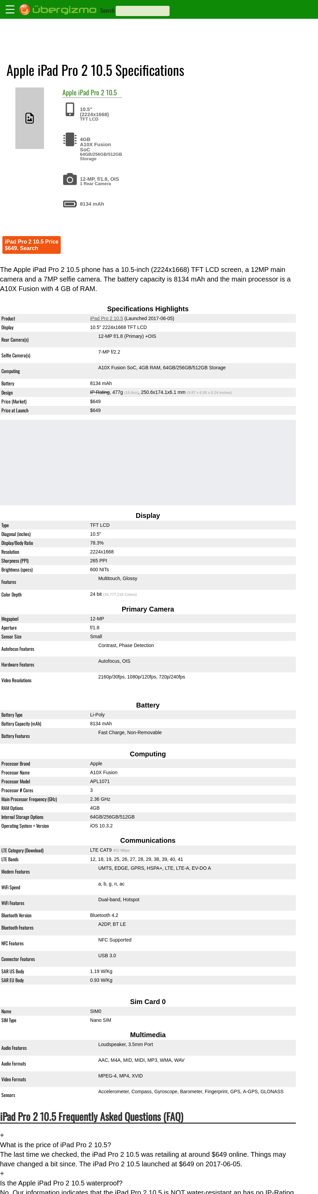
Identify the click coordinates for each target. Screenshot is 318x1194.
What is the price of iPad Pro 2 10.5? (55, 1145)
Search (107, 10)
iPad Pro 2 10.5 (97, 92)
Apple (69, 92)
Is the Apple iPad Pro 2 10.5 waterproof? (61, 1183)
